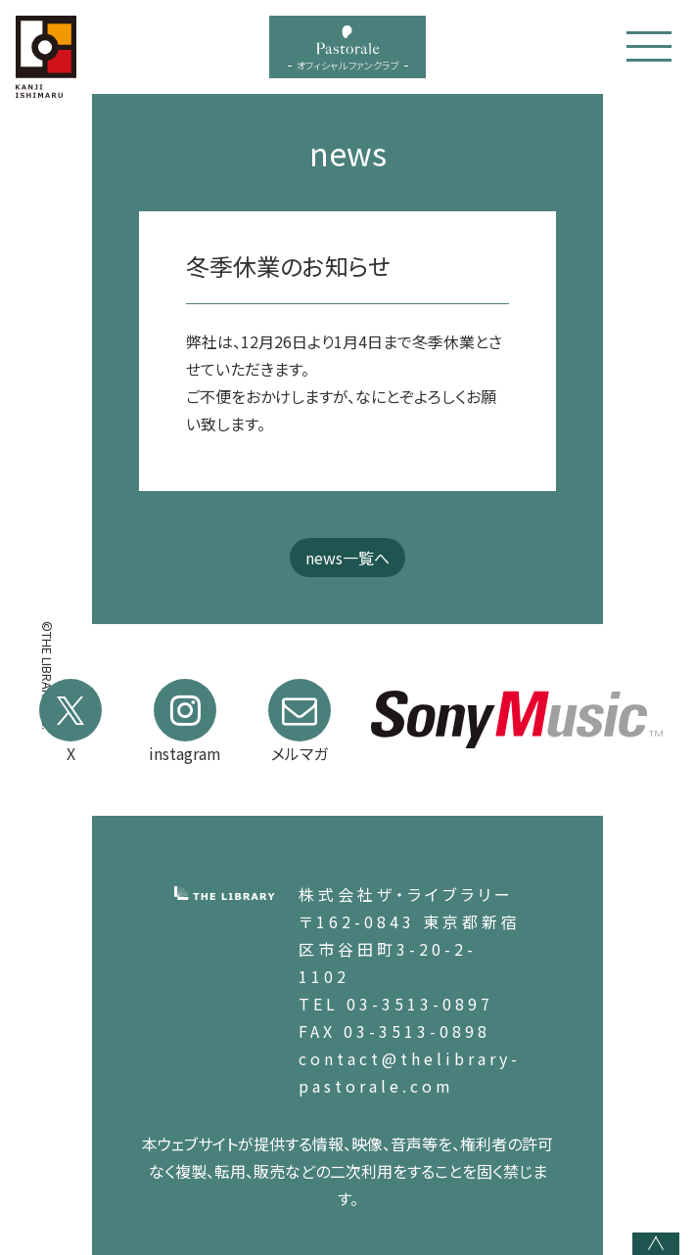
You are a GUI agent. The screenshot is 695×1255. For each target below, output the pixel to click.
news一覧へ (347, 557)
